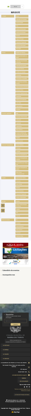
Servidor (4, 201)
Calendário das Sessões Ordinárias (21, 61)
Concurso (18, 181)
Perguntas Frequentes (21, 42)
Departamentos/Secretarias (22, 86)
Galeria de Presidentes (21, 99)
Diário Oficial (19, 184)
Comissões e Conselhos (21, 78)
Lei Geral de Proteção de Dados (22, 394)
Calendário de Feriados (21, 19)
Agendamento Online (21, 177)
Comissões (18, 75)
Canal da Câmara (20, 68)
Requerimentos (19, 141)
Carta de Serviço (20, 191)
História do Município (21, 29)
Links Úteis (18, 103)
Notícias (18, 35)
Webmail (18, 216)
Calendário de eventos (21, 65)
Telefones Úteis (19, 236)
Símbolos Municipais (21, 45)
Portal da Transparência (7, 145)
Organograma (19, 106)
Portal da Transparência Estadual (21, 158)
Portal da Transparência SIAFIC (21, 168)
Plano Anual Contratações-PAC (20, 173)
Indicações (18, 119)
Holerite (18, 209)
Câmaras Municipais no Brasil (21, 56)
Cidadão (4, 177)
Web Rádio (18, 48)
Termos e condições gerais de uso (22, 389)
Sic (16, 219)
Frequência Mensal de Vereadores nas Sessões (21, 133)
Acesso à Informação (21, 197)
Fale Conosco (19, 229)
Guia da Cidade (19, 22)
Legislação (18, 123)
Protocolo (18, 232)
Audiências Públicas (20, 52)
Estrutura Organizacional (21, 93)
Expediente (18, 96)
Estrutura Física (19, 90)
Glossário (18, 109)
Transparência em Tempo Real (22, 163)
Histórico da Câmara (20, 32)
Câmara (3, 52)
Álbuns (17, 16)
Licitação (18, 151)
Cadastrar (15, 324)
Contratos (18, 148)
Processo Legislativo (6, 113)
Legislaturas (19, 126)
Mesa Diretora (19, 129)
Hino (17, 26)
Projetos (18, 137)
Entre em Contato (6, 219)
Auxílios (18, 201)
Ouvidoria (18, 223)
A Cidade (4, 16)
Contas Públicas (20, 145)
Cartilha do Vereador (20, 72)
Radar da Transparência (21, 154)
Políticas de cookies (25, 390)
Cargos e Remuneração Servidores (21, 205)
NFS (17, 212)
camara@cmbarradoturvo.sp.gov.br (19, 375)
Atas (17, 113)
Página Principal (19, 39)
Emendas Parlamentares (21, 116)
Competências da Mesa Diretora (21, 82)
